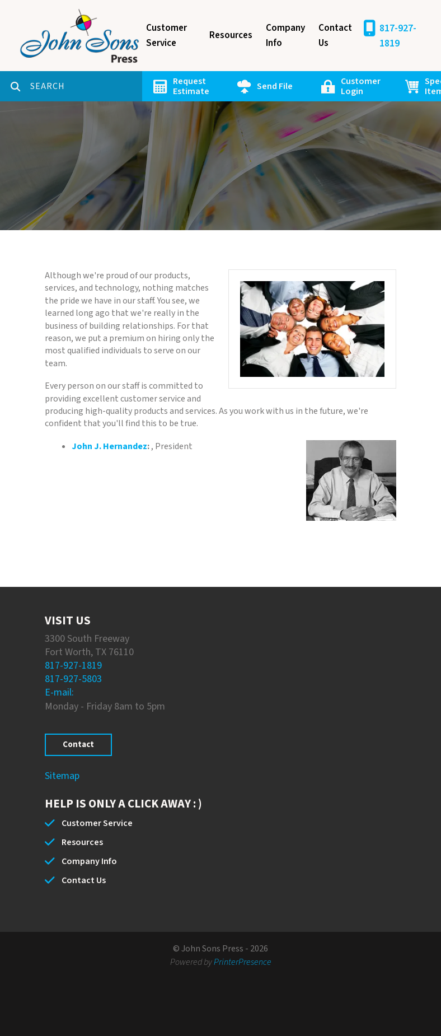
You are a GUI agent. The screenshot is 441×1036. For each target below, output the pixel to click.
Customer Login (361, 86)
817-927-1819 (397, 35)
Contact (78, 744)
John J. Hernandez (109, 446)
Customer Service (166, 35)
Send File (275, 86)
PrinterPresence (242, 962)
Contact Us (335, 35)
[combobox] (86, 86)
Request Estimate (191, 86)
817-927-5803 (73, 679)
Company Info (285, 35)
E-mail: (59, 692)
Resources (230, 35)
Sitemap (62, 776)
